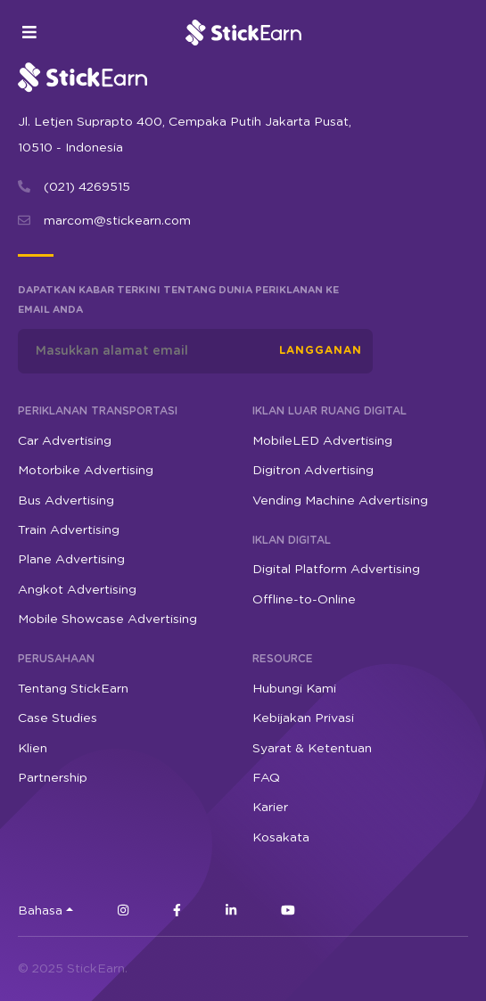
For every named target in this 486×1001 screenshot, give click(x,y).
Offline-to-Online (304, 600)
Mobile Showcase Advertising (107, 619)
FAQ (266, 778)
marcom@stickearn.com (117, 221)
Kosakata (280, 838)
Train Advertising (68, 530)
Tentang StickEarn (73, 689)
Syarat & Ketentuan (312, 749)
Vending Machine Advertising (340, 501)
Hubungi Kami (294, 689)
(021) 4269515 (87, 187)
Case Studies (57, 718)
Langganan (320, 350)
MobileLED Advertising (322, 441)
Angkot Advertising (77, 590)
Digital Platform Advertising (336, 569)
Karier (270, 807)
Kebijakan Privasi (303, 718)
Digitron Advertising (313, 470)
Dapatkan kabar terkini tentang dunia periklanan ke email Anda (178, 300)
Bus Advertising (66, 501)
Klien (32, 749)
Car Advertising (64, 441)
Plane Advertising (71, 560)
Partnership (52, 778)
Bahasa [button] (40, 911)
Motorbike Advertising (85, 470)
